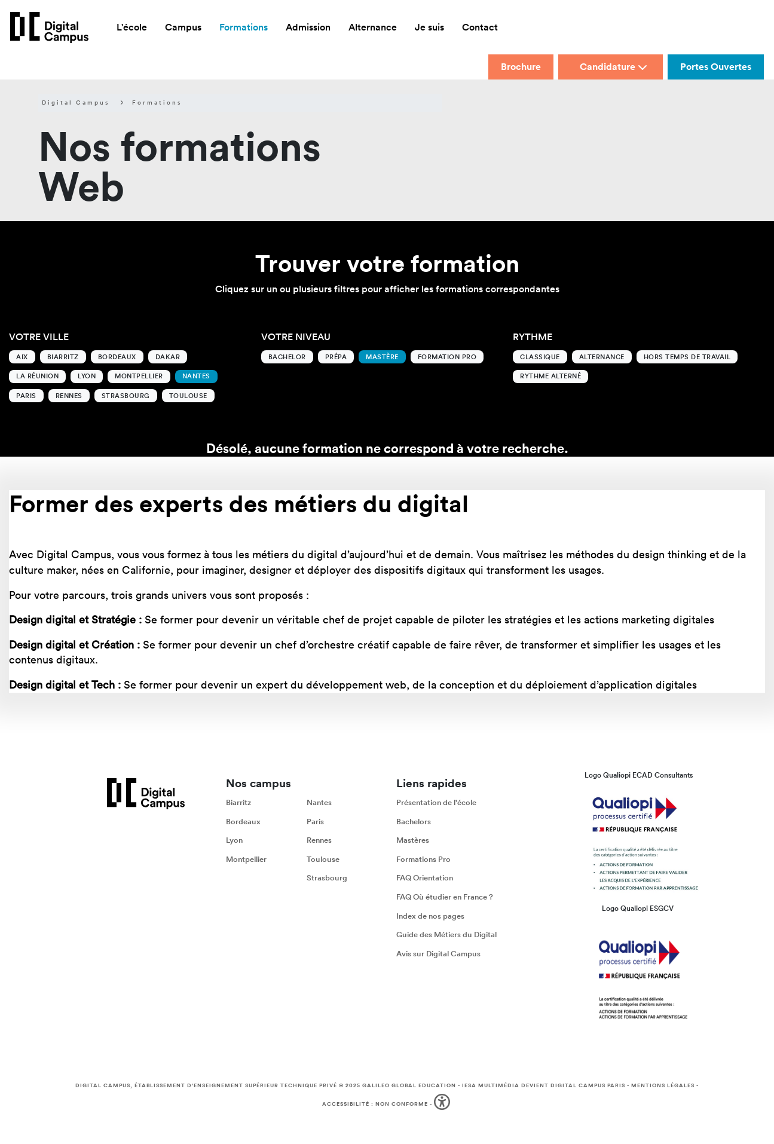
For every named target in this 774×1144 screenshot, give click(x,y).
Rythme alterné (550, 376)
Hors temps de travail (687, 357)
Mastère (382, 357)
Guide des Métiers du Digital (446, 934)
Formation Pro (447, 357)
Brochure (521, 66)
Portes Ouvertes (715, 66)
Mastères (412, 840)
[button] (443, 1104)
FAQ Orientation (424, 878)
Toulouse (188, 395)
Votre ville (39, 337)
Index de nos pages (430, 915)
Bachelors (413, 821)
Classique (540, 357)
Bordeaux (117, 357)
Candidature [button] (613, 66)
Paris (26, 395)
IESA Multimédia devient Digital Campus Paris (543, 1085)
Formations (157, 103)
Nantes (196, 376)
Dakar (168, 357)
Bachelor (287, 357)
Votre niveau (296, 337)
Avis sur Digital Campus (438, 953)
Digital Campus (76, 103)
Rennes (69, 395)
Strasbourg (126, 395)
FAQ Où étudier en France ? (444, 896)
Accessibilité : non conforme (375, 1103)
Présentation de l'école (436, 802)
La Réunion (37, 376)
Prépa (336, 357)
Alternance (602, 357)
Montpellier (139, 376)
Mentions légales (663, 1085)
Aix (22, 357)
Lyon (87, 376)
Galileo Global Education (409, 1085)
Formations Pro (423, 859)
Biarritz (63, 357)
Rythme (532, 337)
